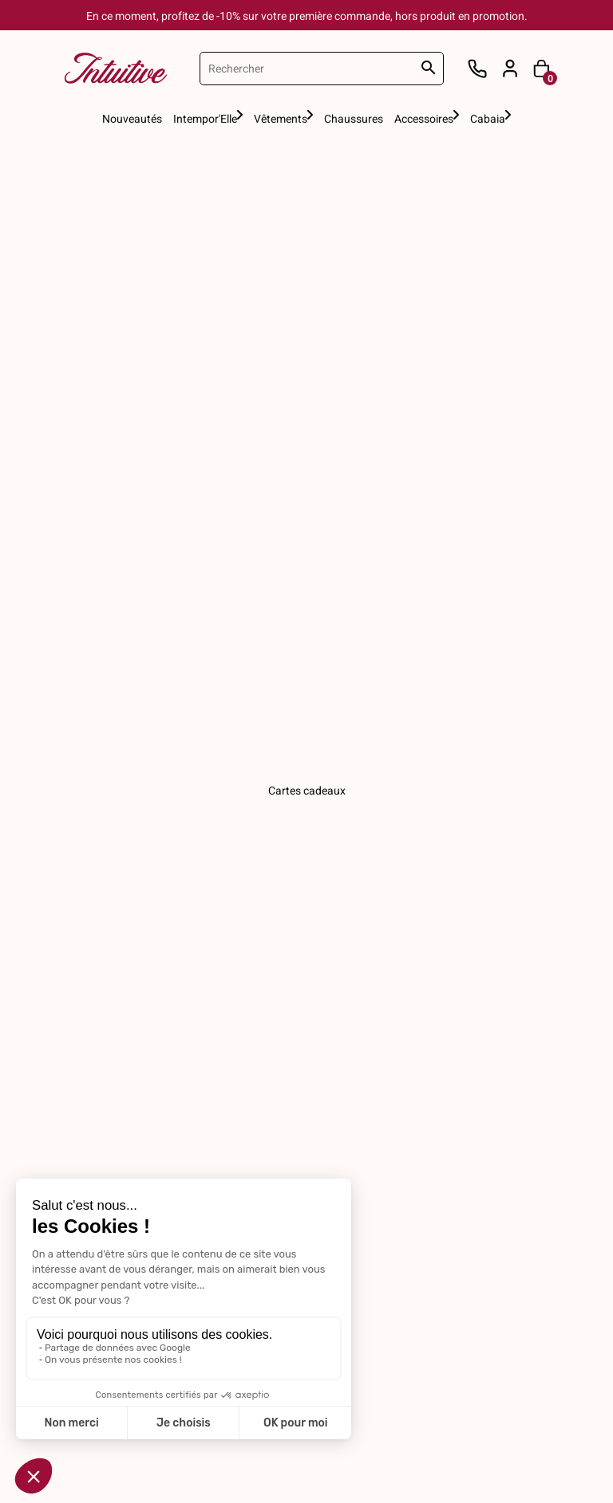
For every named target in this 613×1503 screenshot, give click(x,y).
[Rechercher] (322, 68)
